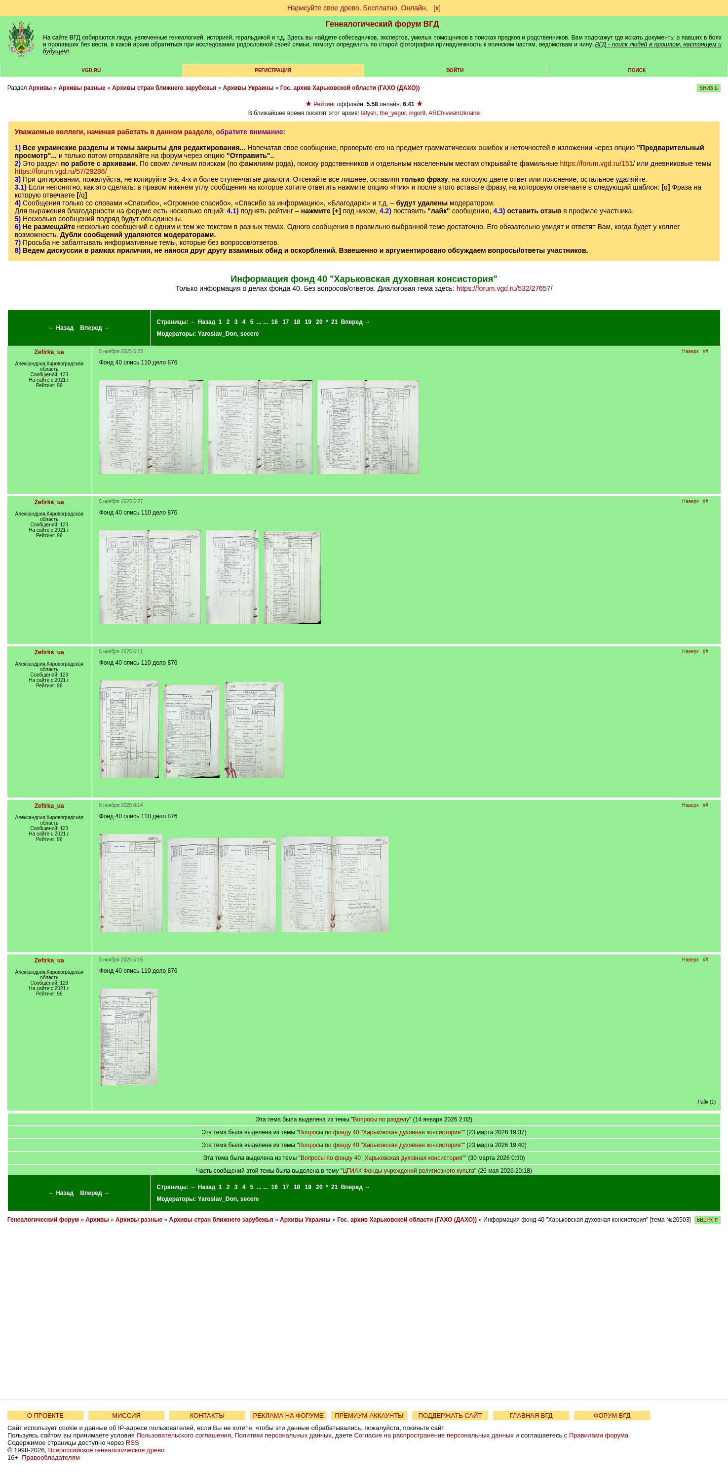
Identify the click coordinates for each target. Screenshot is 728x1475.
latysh (368, 113)
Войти (454, 70)
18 (297, 322)
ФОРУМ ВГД (612, 1415)
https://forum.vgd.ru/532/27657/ (505, 288)
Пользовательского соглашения (183, 1435)
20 (319, 322)
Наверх (690, 351)
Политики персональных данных (283, 1435)
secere (249, 333)
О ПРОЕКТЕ (45, 1415)
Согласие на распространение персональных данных (433, 1435)
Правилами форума (598, 1435)
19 (308, 322)
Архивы (40, 87)
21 (334, 322)
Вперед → (95, 327)
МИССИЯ (126, 1415)
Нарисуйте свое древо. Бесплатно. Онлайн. (357, 8)
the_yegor (393, 113)
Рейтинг (324, 104)
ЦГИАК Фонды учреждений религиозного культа (408, 1170)
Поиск (637, 70)
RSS (132, 1442)
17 (285, 322)
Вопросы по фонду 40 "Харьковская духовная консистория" (381, 1132)
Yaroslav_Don (217, 333)
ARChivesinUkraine (454, 113)
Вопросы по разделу (381, 1119)
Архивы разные (82, 87)
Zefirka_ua (49, 352)
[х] (437, 8)
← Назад (61, 327)
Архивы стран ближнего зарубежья (164, 87)
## (705, 351)
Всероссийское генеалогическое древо (106, 1450)
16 (274, 322)
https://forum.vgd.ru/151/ (597, 163)
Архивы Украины (248, 87)
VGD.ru (91, 70)
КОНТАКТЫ (207, 1415)
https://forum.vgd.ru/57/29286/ (61, 171)
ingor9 (417, 113)
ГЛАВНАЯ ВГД (531, 1415)
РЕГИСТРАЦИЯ (273, 70)
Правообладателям (50, 1457)
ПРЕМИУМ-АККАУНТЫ (369, 1415)
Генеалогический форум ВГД (382, 24)
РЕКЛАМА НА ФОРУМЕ (288, 1415)
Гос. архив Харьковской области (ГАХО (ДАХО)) (350, 87)
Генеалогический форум (43, 1219)
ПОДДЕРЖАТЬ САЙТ (450, 1415)
